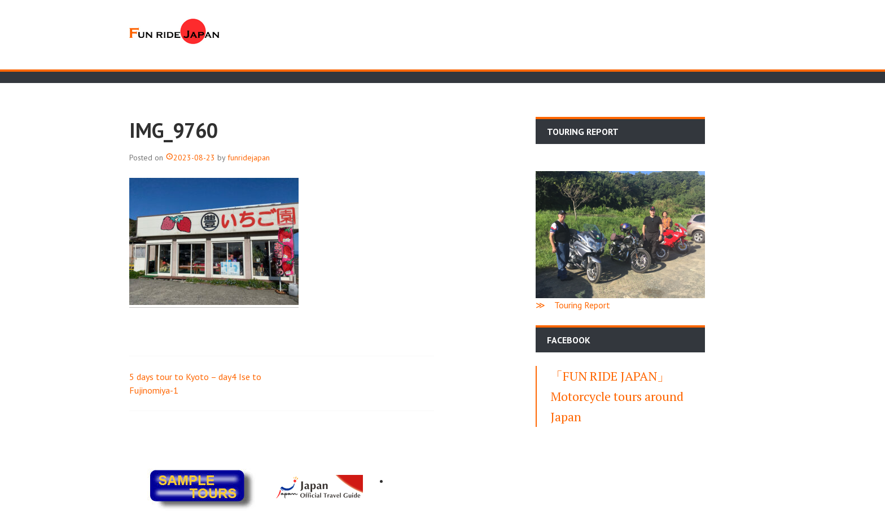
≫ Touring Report (573, 305)
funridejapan (248, 157)
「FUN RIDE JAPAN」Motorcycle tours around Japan (617, 396)
